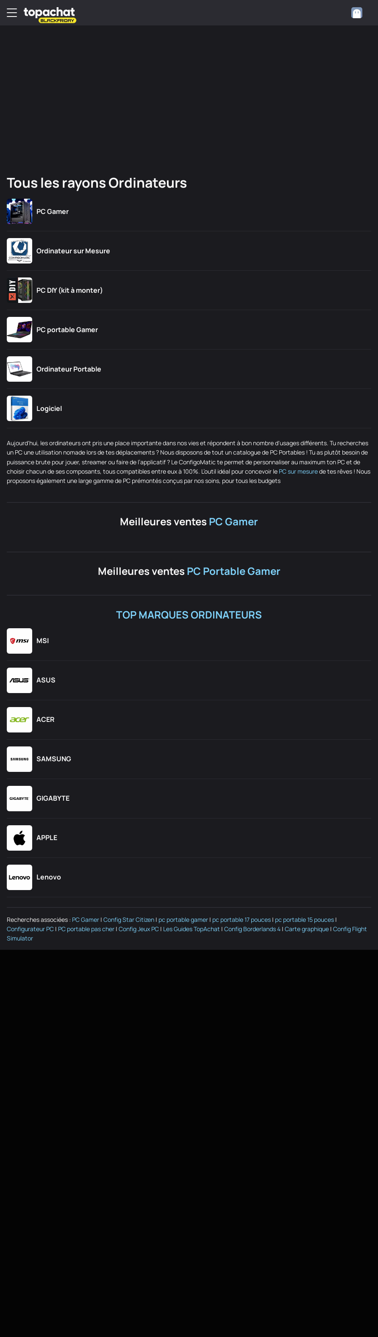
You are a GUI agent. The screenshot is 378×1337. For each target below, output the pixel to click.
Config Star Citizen (128, 919)
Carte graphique (307, 929)
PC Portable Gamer (234, 571)
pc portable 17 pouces (241, 919)
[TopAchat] (49, 13)
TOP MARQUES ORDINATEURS (189, 614)
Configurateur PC (30, 929)
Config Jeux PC (139, 929)
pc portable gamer (183, 919)
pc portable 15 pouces (304, 919)
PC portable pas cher (86, 929)
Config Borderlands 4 (252, 929)
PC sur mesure (298, 471)
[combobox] (360, 12)
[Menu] (12, 12)
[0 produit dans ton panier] (337, 12)
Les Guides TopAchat (191, 929)
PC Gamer (233, 521)
